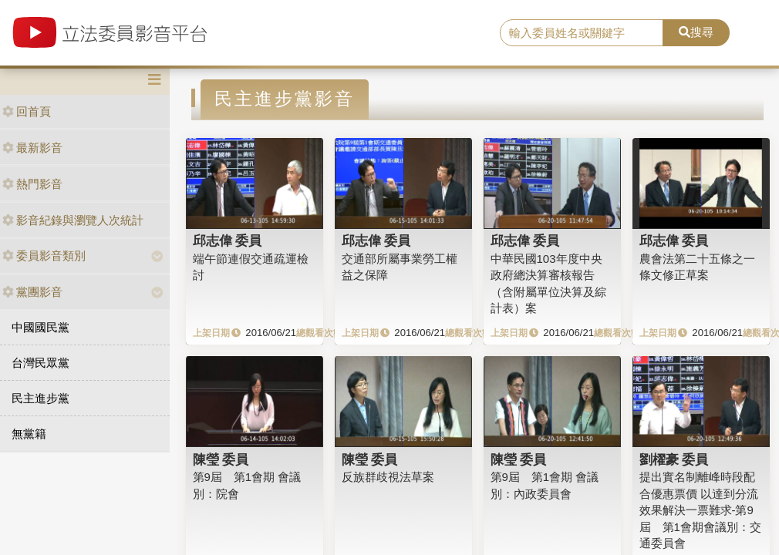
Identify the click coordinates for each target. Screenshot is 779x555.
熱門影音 (32, 183)
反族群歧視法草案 (388, 476)
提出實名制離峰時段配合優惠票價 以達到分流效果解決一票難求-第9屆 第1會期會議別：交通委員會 (700, 510)
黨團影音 (32, 291)
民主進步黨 (40, 398)
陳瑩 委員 (221, 459)
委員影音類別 (44, 255)
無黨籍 (29, 433)
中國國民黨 (40, 327)
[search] (581, 33)
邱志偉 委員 (227, 240)
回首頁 (26, 111)
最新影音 (32, 147)
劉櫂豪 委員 (674, 459)
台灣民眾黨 (40, 362)
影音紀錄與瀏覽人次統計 (72, 220)
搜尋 (696, 32)
